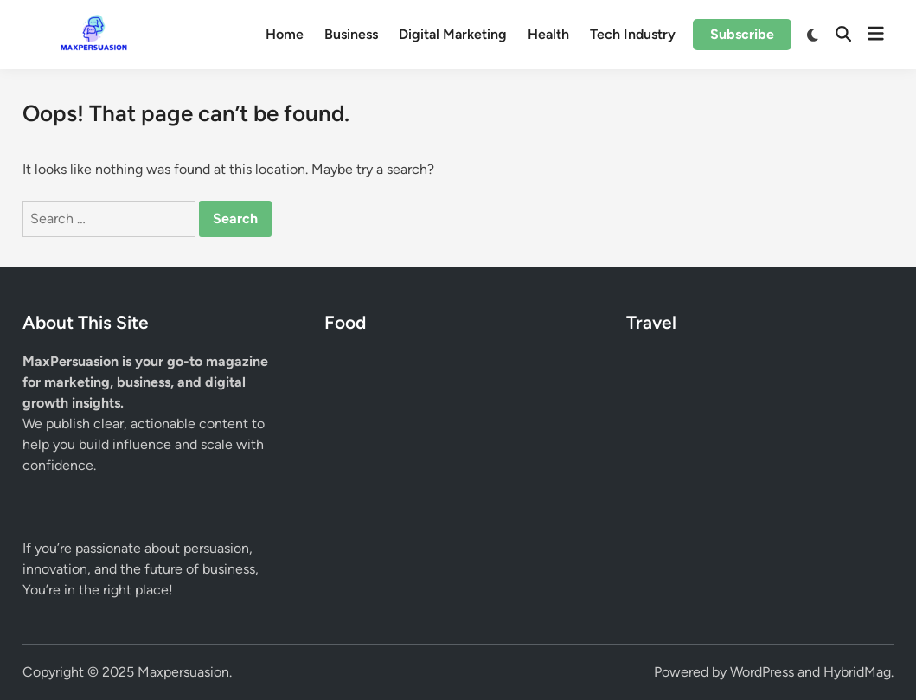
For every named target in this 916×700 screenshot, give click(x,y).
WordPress (762, 672)
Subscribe (742, 34)
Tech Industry (633, 34)
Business (351, 34)
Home (285, 34)
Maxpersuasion (183, 672)
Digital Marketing (453, 34)
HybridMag (857, 672)
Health (548, 34)
